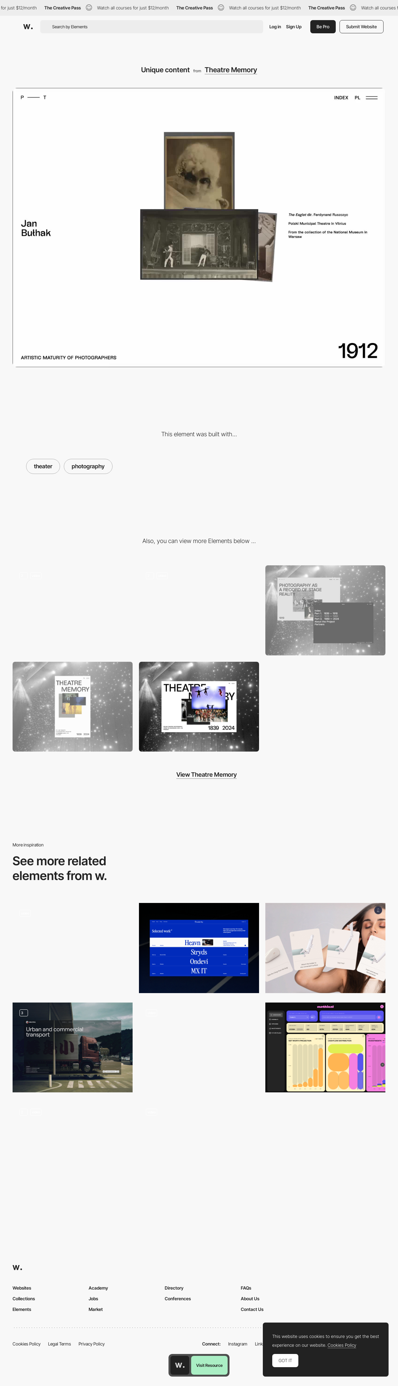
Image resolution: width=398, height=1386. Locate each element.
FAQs (246, 1288)
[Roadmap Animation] (73, 1147)
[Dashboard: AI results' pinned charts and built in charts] (325, 1048)
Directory (174, 1288)
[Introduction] (73, 610)
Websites (22, 1288)
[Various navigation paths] (325, 610)
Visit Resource (209, 1365)
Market (96, 1309)
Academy (98, 1288)
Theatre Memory (231, 69)
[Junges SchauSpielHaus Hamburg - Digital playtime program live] (73, 946)
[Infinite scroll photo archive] (199, 610)
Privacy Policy (92, 1343)
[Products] (325, 948)
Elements (22, 1309)
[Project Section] (199, 948)
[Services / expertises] (199, 1048)
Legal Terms (59, 1343)
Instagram (237, 1343)
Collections (24, 1298)
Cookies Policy (27, 1343)
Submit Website (361, 26)
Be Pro (323, 26)
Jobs (93, 1298)
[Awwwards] (28, 26)
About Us (250, 1298)
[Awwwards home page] (179, 1365)
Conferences (178, 1298)
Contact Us (252, 1309)
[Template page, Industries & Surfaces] (73, 1048)
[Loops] (199, 1147)
